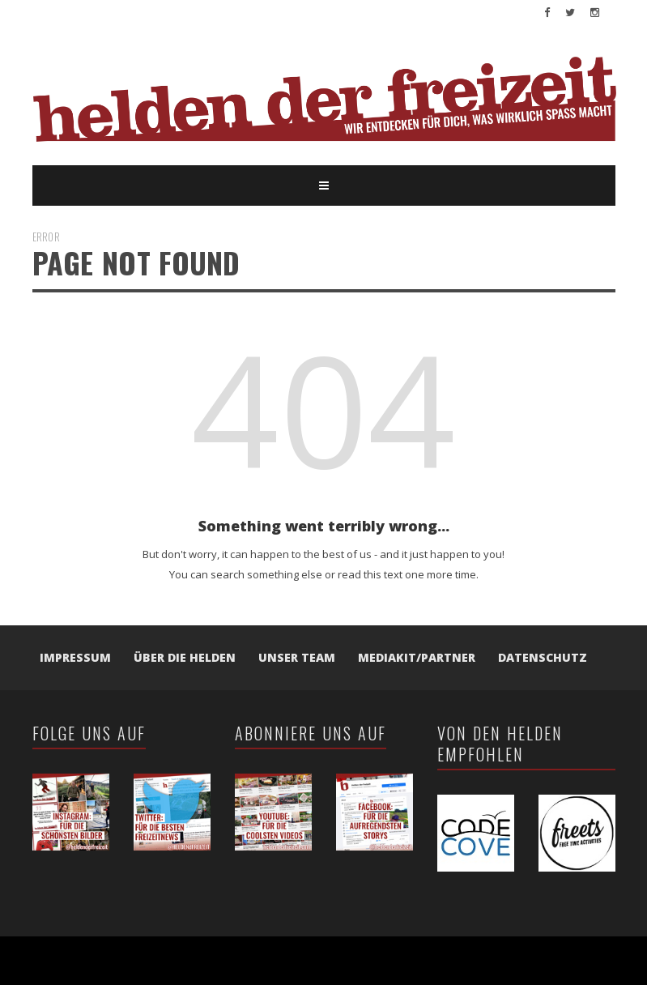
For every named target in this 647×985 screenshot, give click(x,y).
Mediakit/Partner (416, 657)
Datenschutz (542, 657)
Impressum (75, 657)
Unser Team (296, 657)
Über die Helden (185, 657)
